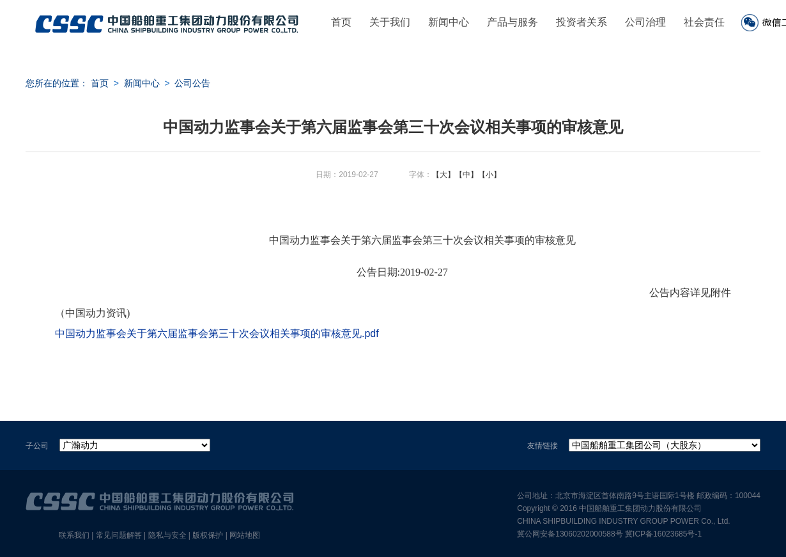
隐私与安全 (167, 535)
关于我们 (389, 22)
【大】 (443, 174)
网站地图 (244, 535)
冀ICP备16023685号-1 (663, 534)
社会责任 (704, 22)
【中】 (466, 174)
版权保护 (207, 535)
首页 (341, 22)
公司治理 (645, 22)
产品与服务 (512, 22)
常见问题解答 (119, 535)
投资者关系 (581, 22)
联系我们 (74, 535)
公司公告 (192, 83)
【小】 (489, 174)
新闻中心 (448, 22)
